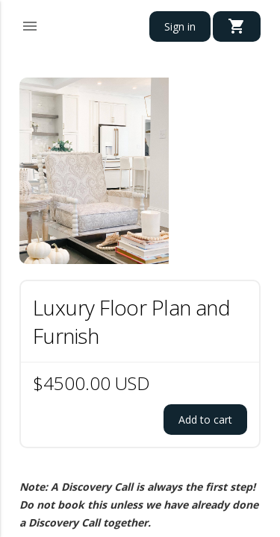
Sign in (180, 26)
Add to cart (205, 419)
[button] (30, 24)
